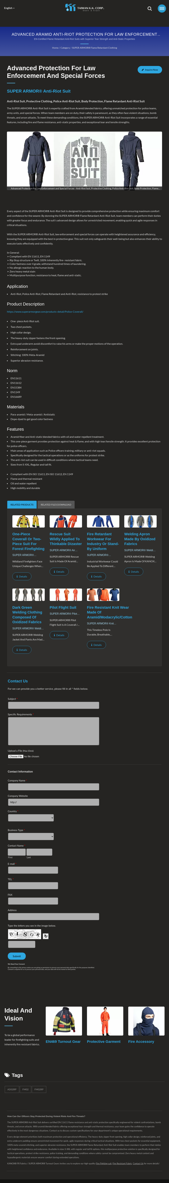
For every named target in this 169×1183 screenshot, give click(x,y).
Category (64, 48)
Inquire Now (150, 70)
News (92, 20)
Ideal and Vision (19, 1021)
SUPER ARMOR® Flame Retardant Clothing (94, 48)
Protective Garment (104, 1047)
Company (49, 20)
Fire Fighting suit (105, 1174)
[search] (150, 8)
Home (30, 20)
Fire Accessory (141, 1047)
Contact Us (135, 20)
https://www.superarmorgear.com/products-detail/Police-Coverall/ (45, 311)
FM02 (25, 1100)
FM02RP (38, 1100)
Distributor (112, 20)
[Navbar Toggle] (162, 8)
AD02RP (11, 1100)
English (10, 8)
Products (72, 20)
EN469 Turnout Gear (59, 1050)
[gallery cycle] (84, 189)
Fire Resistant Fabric (125, 1174)
